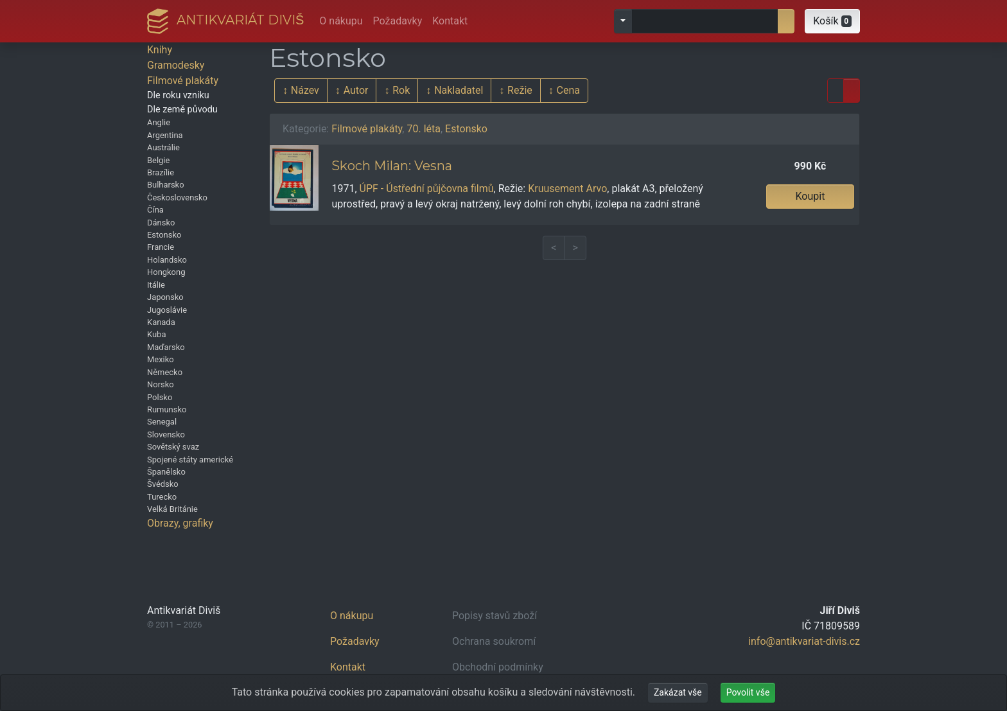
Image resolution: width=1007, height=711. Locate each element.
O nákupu (340, 21)
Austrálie (163, 147)
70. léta (423, 129)
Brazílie (160, 172)
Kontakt (450, 21)
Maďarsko (166, 347)
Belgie (158, 160)
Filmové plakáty (182, 81)
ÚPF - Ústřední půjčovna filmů (427, 188)
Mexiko (160, 359)
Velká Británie (172, 509)
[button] (832, 21)
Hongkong (166, 272)
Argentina (165, 135)
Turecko (162, 497)
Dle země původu (182, 109)
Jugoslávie (167, 310)
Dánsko (161, 222)
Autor (356, 90)
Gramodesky (175, 65)
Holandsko (167, 260)
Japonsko (165, 297)
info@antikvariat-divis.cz (804, 641)
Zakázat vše (678, 692)
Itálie (156, 285)
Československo (177, 197)
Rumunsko (166, 409)
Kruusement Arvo (567, 188)
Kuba (156, 334)
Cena (568, 90)
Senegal (162, 421)
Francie (160, 247)
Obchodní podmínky (497, 667)
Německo (164, 372)
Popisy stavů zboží (494, 616)
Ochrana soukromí (494, 641)
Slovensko (166, 434)
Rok (401, 90)
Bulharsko (165, 184)
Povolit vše (748, 692)
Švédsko (163, 484)
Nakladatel (458, 90)
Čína (155, 210)
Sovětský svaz (173, 447)
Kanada (161, 322)
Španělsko (166, 472)
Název (305, 90)
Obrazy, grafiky (180, 523)
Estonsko (164, 235)
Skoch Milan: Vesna (391, 165)
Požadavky (398, 21)
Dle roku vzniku (178, 95)
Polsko (159, 397)
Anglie (158, 122)
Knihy (159, 50)
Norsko (160, 384)
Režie (519, 90)
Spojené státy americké (190, 459)
